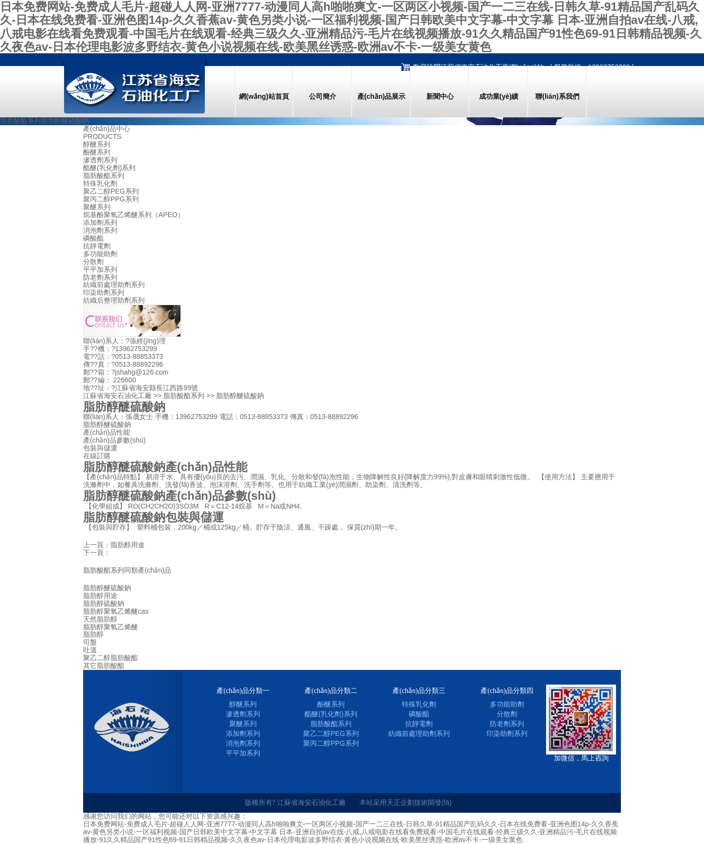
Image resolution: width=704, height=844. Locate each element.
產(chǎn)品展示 (381, 96)
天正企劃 (400, 802)
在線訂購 (96, 456)
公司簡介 (322, 96)
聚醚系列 (96, 207)
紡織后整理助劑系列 (114, 300)
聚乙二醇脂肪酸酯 (110, 658)
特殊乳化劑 (100, 183)
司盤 (90, 642)
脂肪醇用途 (127, 545)
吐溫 (90, 650)
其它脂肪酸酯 (103, 665)
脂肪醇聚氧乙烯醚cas (116, 611)
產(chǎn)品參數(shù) (114, 440)
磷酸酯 (93, 238)
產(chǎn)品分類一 (243, 690)
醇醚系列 (96, 144)
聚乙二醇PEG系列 (111, 191)
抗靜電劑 (96, 246)
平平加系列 (100, 269)
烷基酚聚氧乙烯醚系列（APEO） (133, 215)
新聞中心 (440, 96)
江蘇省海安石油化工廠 (117, 396)
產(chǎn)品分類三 (419, 690)
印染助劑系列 (103, 292)
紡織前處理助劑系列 (114, 285)
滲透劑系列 (100, 160)
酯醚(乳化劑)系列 (109, 168)
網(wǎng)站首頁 (263, 96)
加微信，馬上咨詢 (581, 758)
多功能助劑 (100, 254)
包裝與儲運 (100, 448)
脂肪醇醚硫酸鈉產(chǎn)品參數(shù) (179, 495)
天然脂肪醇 (100, 619)
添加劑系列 (100, 222)
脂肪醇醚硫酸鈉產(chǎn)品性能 (165, 466)
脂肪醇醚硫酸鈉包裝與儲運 (153, 517)
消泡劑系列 (100, 230)
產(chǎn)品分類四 (507, 690)
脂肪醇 (93, 634)
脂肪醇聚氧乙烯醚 (110, 627)
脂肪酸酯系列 (103, 175)
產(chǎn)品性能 (106, 432)
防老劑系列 (100, 277)
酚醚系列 (96, 152)
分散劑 (93, 262)
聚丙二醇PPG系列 (111, 199)
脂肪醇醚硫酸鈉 (107, 588)
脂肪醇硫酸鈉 (103, 603)
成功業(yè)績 (499, 96)
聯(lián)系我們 (557, 96)
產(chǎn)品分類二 (331, 690)
